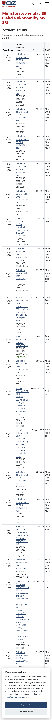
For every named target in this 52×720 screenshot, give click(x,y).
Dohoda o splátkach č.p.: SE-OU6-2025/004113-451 (22, 505)
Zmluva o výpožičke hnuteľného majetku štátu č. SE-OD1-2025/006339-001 (22, 535)
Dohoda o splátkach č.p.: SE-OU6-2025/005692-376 (22, 115)
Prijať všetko (26, 705)
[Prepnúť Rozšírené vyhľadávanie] (40, 3)
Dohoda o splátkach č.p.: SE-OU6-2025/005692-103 (22, 658)
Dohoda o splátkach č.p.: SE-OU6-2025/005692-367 (22, 60)
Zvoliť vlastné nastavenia (16, 697)
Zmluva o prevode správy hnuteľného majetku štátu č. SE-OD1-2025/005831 (22, 227)
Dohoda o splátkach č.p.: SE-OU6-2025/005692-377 (22, 87)
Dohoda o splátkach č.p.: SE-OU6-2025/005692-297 (22, 478)
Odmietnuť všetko (26, 712)
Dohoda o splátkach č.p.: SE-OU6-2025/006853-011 (22, 169)
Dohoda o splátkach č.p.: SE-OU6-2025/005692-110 (22, 142)
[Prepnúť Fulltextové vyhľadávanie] (33, 3)
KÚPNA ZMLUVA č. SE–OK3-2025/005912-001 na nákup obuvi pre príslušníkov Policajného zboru (22, 309)
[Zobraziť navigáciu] (47, 3)
